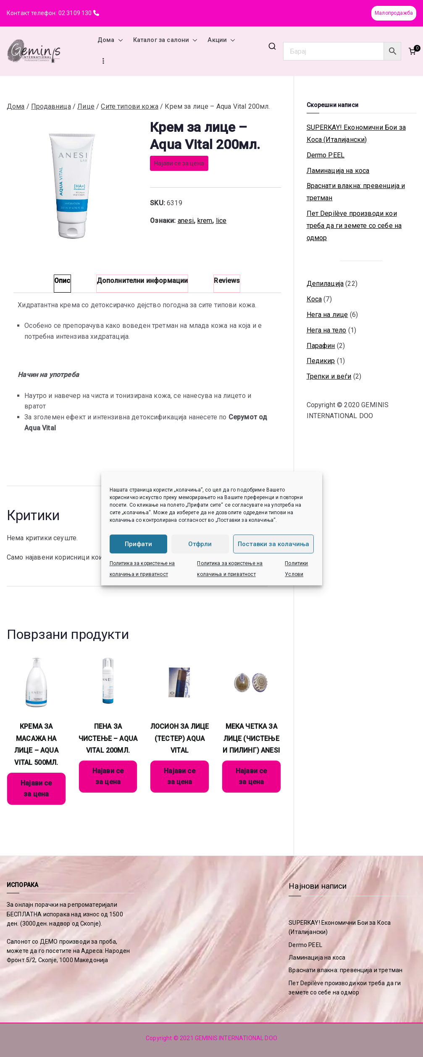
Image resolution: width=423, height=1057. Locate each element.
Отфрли (200, 544)
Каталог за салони (165, 40)
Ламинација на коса (338, 171)
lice (221, 221)
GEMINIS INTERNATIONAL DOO (236, 1038)
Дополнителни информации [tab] (142, 281)
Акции (221, 40)
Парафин (321, 346)
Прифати (138, 544)
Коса (314, 299)
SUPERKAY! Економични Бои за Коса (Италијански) (356, 133)
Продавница (51, 106)
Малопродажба (394, 13)
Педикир (321, 361)
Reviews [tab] (227, 281)
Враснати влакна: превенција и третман (356, 192)
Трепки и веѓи (329, 376)
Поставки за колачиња (273, 544)
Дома (110, 40)
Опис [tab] (62, 281)
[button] (119, 40)
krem (205, 221)
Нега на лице (327, 315)
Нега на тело (327, 330)
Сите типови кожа (129, 106)
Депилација (325, 284)
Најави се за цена (179, 163)
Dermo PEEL (326, 155)
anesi (186, 221)
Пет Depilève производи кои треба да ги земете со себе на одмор (354, 225)
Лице (86, 106)
